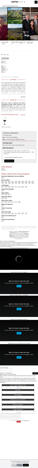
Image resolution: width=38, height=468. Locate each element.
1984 (9, 183)
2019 (2, 54)
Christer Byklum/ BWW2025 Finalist (16, 139)
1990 (2, 183)
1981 (19, 183)
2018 (6, 186)
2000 (22, 181)
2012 (9, 181)
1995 (29, 181)
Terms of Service (19, 420)
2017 (5, 54)
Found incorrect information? (10, 77)
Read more (23, 96)
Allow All (26, 465)
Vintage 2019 (13, 100)
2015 (8, 54)
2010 (16, 181)
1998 (26, 181)
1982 (16, 183)
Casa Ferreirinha (12, 36)
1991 (32, 181)
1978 (22, 183)
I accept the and (20, 420)
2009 (19, 213)
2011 (12, 181)
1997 (26, 213)
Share (35, 373)
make (13, 145)
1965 (29, 183)
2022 (2, 190)
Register (18, 422)
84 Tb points (13, 79)
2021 (2, 186)
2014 (16, 186)
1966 (26, 183)
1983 (12, 183)
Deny (14, 465)
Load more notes (9, 161)
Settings (19, 465)
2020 (6, 202)
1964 (32, 183)
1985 (6, 183)
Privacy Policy (25, 462)
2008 (19, 181)
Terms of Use (18, 462)
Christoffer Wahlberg (12, 137)
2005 (22, 213)
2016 (2, 177)
